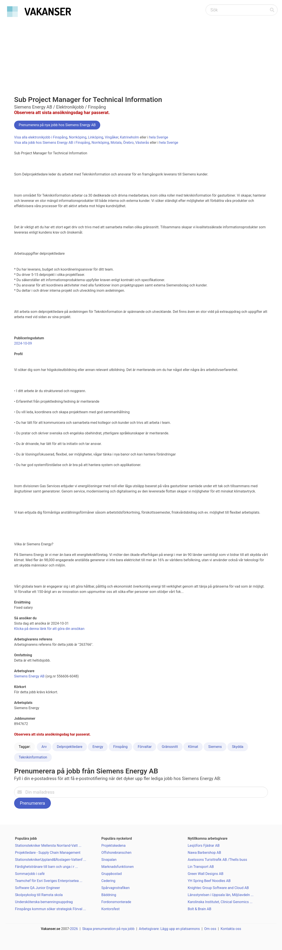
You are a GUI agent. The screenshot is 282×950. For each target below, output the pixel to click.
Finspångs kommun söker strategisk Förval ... (50, 909)
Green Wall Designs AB (205, 874)
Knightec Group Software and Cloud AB (218, 888)
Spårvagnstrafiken (115, 888)
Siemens (215, 747)
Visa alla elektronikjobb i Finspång (40, 137)
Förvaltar (145, 747)
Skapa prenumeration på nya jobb (108, 929)
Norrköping (77, 137)
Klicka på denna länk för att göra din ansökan (49, 629)
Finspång (120, 747)
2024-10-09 (23, 343)
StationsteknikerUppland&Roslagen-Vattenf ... (50, 860)
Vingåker (112, 137)
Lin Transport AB (201, 867)
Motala (116, 142)
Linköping (95, 137)
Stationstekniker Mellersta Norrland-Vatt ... (48, 845)
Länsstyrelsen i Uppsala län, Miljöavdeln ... (221, 895)
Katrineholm (129, 137)
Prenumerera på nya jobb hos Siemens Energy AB (57, 125)
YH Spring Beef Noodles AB (209, 881)
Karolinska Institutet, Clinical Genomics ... (220, 902)
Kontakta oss (231, 929)
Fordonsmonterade (116, 902)
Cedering (108, 881)
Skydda (237, 747)
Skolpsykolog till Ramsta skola (39, 895)
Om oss (210, 929)
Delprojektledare (69, 747)
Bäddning (108, 895)
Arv (44, 747)
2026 (74, 929)
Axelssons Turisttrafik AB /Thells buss (217, 860)
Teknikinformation (33, 757)
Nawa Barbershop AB (204, 852)
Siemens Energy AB (29, 676)
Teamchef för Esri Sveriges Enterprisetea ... (48, 881)
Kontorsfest (110, 909)
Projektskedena (113, 845)
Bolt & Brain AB (199, 909)
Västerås (142, 142)
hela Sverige (158, 137)
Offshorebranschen (116, 852)
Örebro (128, 142)
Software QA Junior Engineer (37, 888)
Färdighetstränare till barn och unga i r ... (46, 867)
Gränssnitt (170, 747)
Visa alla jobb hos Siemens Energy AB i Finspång (52, 142)
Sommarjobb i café (30, 874)
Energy (98, 747)
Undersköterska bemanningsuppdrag (44, 902)
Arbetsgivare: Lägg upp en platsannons (169, 929)
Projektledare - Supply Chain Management (47, 852)
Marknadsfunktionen (117, 867)
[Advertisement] (141, 52)
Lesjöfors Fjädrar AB (204, 845)
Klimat (193, 747)
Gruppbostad (111, 874)
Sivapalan (109, 860)
